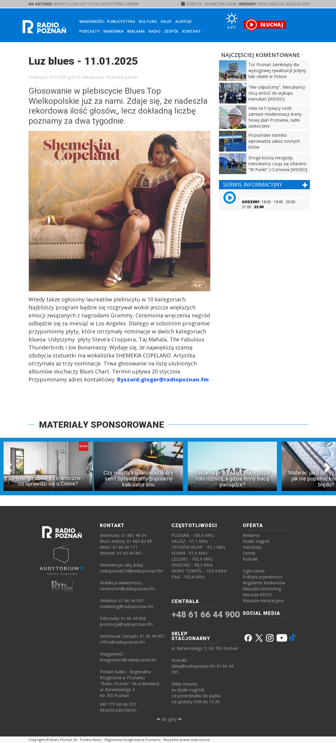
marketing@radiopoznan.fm (126, 606)
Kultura (148, 21)
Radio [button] (154, 31)
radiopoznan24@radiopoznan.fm (131, 571)
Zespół (171, 31)
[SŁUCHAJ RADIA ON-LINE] (264, 24)
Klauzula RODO (257, 594)
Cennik (249, 553)
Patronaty (252, 547)
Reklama (136, 31)
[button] (42, 211)
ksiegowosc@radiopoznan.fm (128, 660)
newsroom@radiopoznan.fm (127, 588)
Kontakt (191, 31)
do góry (169, 719)
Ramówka (113, 31)
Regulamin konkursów (264, 583)
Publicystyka (121, 21)
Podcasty (89, 31)
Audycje (183, 21)
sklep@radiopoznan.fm (193, 666)
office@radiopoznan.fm (122, 642)
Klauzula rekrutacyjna (263, 600)
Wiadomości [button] (92, 21)
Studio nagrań (256, 541)
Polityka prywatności (262, 577)
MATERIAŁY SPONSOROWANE (101, 424)
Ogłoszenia (253, 571)
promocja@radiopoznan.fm (126, 624)
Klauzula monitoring (262, 588)
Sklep (166, 21)
